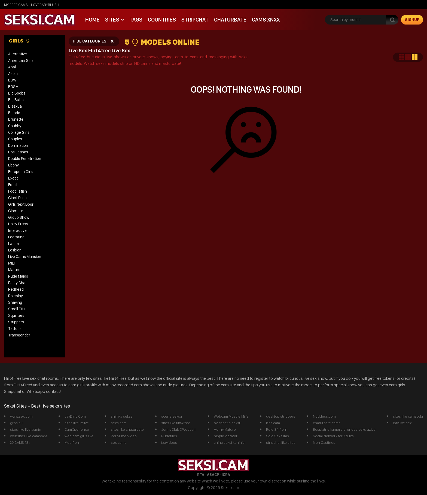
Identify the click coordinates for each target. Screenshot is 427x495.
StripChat (195, 19)
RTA (200, 474)
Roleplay (15, 295)
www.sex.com (21, 416)
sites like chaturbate (127, 429)
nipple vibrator (225, 436)
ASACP (213, 474)
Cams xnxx (266, 19)
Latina (13, 243)
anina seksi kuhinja (229, 442)
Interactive (17, 230)
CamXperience (77, 429)
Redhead (16, 289)
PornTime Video (124, 436)
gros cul (16, 423)
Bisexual (15, 106)
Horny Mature (225, 429)
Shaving (15, 302)
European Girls (20, 171)
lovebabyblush (45, 4)
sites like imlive (77, 423)
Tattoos (15, 328)
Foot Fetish (17, 191)
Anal (12, 67)
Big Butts (16, 99)
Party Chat (17, 282)
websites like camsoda (28, 436)
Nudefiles (169, 436)
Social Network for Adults (333, 436)
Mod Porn (72, 442)
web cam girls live (79, 436)
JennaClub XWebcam (178, 429)
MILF (12, 263)
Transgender (19, 335)
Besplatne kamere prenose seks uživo (344, 429)
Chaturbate (230, 19)
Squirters (16, 315)
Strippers (16, 322)
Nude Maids (18, 276)
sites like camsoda (408, 416)
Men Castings (324, 442)
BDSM (13, 86)
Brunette (15, 119)
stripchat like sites (280, 442)
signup (412, 19)
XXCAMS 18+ (20, 442)
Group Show (18, 217)
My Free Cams (16, 4)
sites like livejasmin (25, 429)
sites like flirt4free (175, 423)
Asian (13, 73)
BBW (12, 80)
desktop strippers (280, 416)
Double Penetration (24, 158)
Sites (112, 19)
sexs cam (118, 423)
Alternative (17, 53)
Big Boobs (16, 93)
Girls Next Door (20, 204)
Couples (15, 138)
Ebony (13, 165)
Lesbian (15, 250)
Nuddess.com (324, 416)
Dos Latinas (18, 152)
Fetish (13, 184)
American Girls (20, 60)
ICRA (226, 474)
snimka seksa (122, 416)
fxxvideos (169, 442)
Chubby (14, 125)
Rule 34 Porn (276, 429)
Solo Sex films (277, 436)
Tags (135, 19)
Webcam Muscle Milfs (231, 416)
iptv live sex (402, 423)
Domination (18, 145)
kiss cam (273, 423)
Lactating (16, 237)
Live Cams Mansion (24, 256)
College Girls (18, 132)
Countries (162, 19)
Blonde (14, 112)
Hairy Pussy (18, 223)
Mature (14, 269)
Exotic (13, 178)
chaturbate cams (326, 423)
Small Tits (16, 308)
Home (92, 19)
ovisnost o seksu (227, 423)
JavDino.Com (75, 416)
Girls (19, 41)
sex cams (118, 442)
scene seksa (171, 416)
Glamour (15, 210)
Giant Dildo (17, 197)
